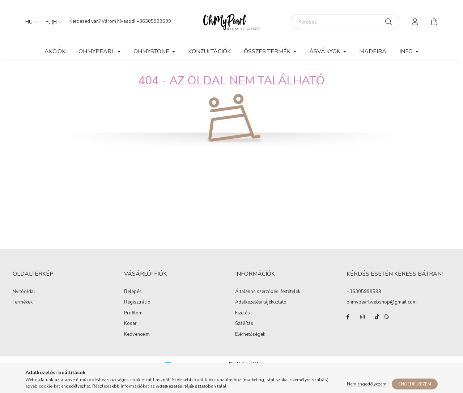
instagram (362, 324)
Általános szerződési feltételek (267, 299)
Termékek (23, 310)
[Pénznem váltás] (52, 21)
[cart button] (434, 21)
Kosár (130, 331)
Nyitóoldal (24, 299)
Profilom (133, 320)
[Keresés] (345, 21)
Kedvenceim (137, 342)
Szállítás (244, 331)
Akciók (54, 51)
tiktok (377, 324)
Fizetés (242, 320)
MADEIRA (372, 51)
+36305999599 (153, 21)
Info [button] (406, 51)
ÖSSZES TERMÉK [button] (268, 51)
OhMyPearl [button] (97, 51)
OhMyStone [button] (152, 51)
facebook (348, 324)
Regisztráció (137, 310)
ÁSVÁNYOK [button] (325, 51)
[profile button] (415, 21)
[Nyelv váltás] (30, 21)
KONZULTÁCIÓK (209, 51)
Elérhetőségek (250, 342)
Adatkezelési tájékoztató (260, 310)
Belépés (133, 299)
